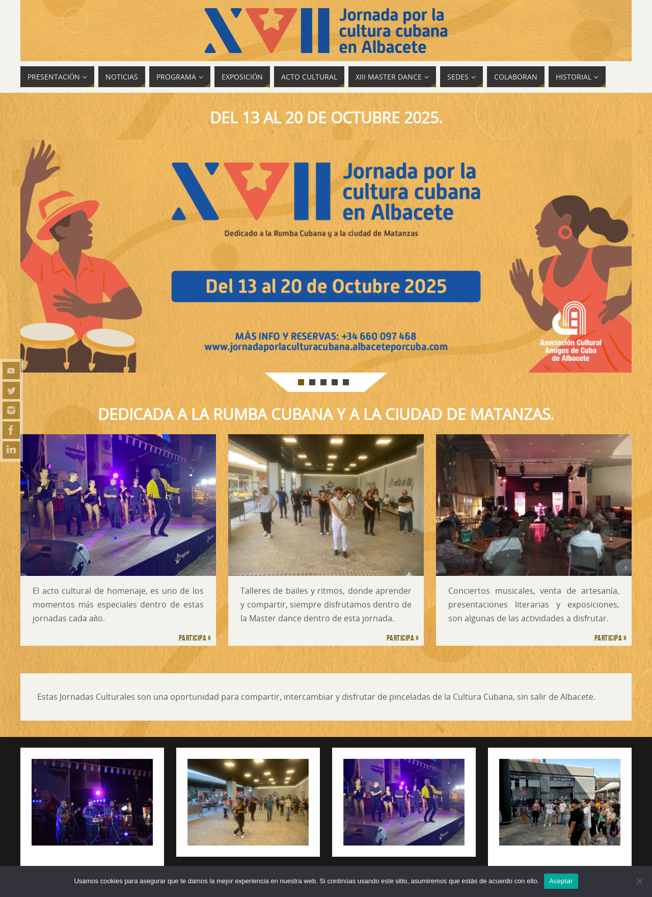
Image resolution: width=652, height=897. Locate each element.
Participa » (195, 638)
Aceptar (561, 881)
